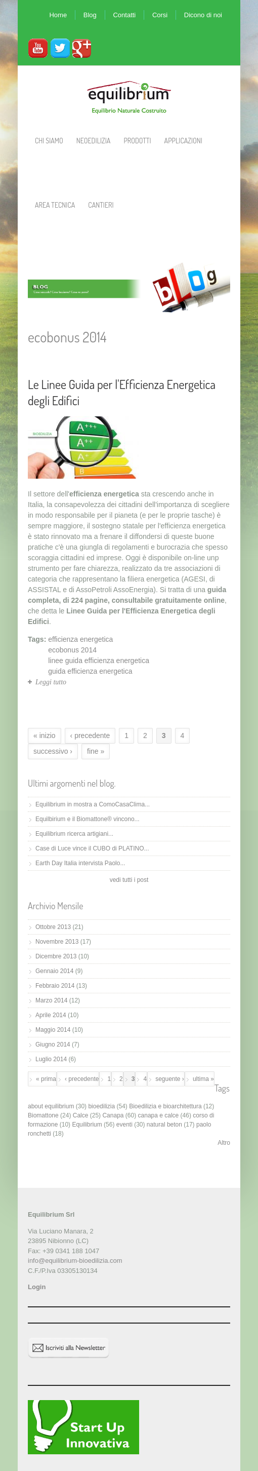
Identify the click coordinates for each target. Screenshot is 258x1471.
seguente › (169, 1078)
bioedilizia (101, 1106)
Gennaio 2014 (54, 971)
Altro (224, 1142)
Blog (90, 15)
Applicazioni (183, 140)
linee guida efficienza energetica (98, 660)
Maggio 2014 (52, 1029)
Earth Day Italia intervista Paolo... (80, 863)
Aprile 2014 (50, 1015)
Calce (81, 1115)
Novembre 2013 (56, 941)
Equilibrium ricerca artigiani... (74, 833)
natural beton (164, 1124)
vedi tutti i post (129, 879)
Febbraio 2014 (54, 985)
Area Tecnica (55, 205)
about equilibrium (51, 1106)
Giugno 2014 (52, 1044)
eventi (124, 1124)
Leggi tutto (50, 682)
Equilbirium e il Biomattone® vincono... (87, 819)
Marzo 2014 (51, 1000)
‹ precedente (90, 735)
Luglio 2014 (51, 1059)
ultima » (203, 1078)
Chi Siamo (49, 140)
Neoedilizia (93, 140)
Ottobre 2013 (53, 927)
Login (37, 1287)
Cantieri (100, 205)
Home (58, 15)
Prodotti (137, 140)
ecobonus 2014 (72, 650)
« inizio (44, 735)
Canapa (112, 1115)
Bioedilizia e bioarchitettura (165, 1106)
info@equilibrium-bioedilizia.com (75, 1260)
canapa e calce (158, 1115)
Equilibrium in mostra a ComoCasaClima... (92, 804)
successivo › (52, 751)
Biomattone (43, 1115)
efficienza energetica (80, 639)
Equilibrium (87, 1124)
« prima (46, 1078)
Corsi (159, 15)
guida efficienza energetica (90, 671)
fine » (95, 751)
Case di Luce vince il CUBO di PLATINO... (92, 848)
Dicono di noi (203, 15)
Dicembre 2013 (55, 956)
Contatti (124, 15)
